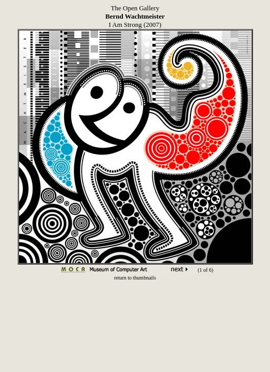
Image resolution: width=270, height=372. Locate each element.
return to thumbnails (135, 278)
